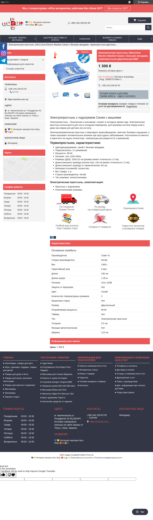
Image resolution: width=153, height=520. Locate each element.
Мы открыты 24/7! (118, 8)
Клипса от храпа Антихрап (54, 378)
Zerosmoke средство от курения (57, 401)
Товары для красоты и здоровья (20, 385)
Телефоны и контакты (127, 366)
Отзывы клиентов (15, 68)
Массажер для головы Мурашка (57, 374)
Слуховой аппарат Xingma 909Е (57, 382)
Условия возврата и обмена (92, 381)
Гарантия (84, 39)
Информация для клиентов (20, 64)
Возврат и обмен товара (112, 39)
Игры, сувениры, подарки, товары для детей (20, 368)
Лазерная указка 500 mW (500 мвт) (58, 386)
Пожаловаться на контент (81, 458)
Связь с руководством (127, 381)
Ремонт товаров (87, 374)
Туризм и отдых (12, 397)
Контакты (83, 385)
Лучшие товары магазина (17, 39)
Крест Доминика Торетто (53, 397)
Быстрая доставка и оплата (55, 39)
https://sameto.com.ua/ (18, 99)
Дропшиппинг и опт (126, 377)
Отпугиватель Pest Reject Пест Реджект (55, 368)
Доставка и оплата (125, 370)
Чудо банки (47, 363)
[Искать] (148, 27)
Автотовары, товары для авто (19, 363)
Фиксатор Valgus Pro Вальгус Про (58, 393)
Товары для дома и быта (16, 374)
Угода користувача (125, 392)
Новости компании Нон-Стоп (92, 366)
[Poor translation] (11, 475)
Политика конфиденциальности (108, 458)
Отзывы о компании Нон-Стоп (131, 374)
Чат (140, 511)
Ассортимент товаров (17, 59)
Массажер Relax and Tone (54, 390)
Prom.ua (89, 455)
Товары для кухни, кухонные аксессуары (17, 379)
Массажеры (10, 389)
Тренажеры (10, 393)
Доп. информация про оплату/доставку (130, 387)
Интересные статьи (88, 370)
